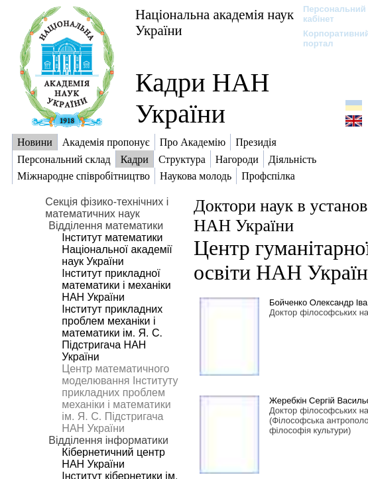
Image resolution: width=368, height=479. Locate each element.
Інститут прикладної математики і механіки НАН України (116, 285)
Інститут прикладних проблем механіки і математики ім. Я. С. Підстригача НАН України (112, 332)
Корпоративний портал (328, 38)
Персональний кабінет (328, 14)
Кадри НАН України (202, 98)
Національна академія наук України (214, 22)
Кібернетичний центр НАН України (113, 458)
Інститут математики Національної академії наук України (117, 249)
